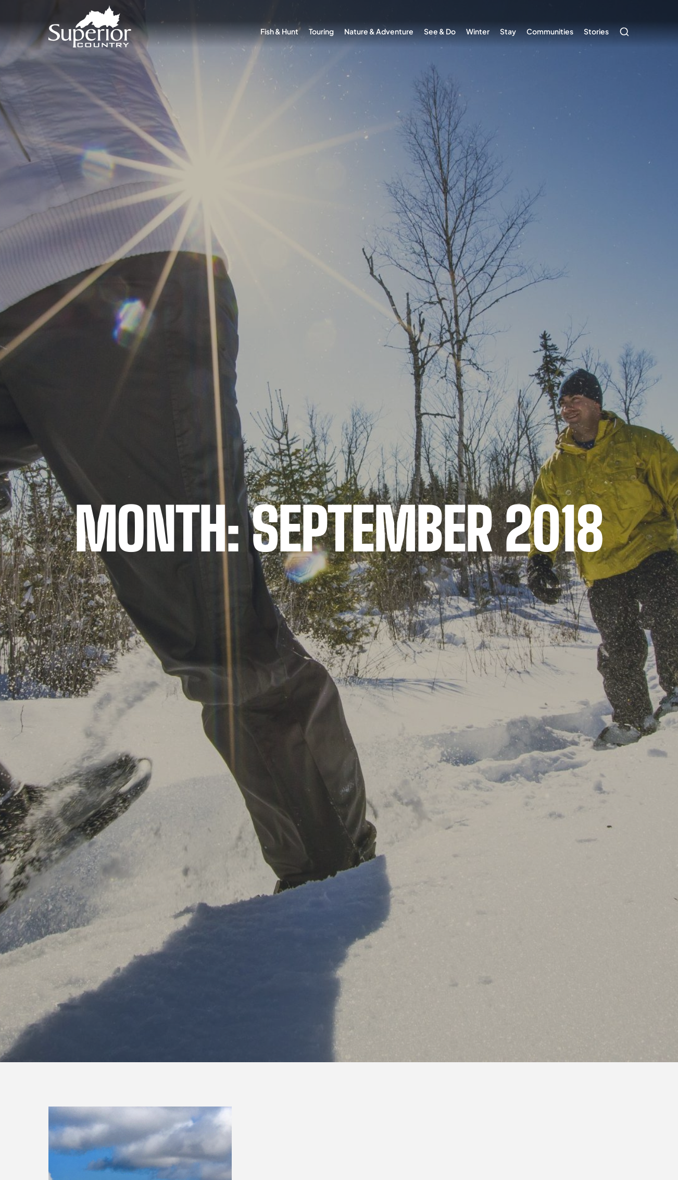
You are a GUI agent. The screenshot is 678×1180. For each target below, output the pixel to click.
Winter (477, 31)
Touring (321, 31)
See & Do (440, 31)
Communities (549, 31)
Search (622, 27)
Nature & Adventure (378, 31)
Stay (508, 31)
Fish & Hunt (279, 31)
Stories (596, 31)
